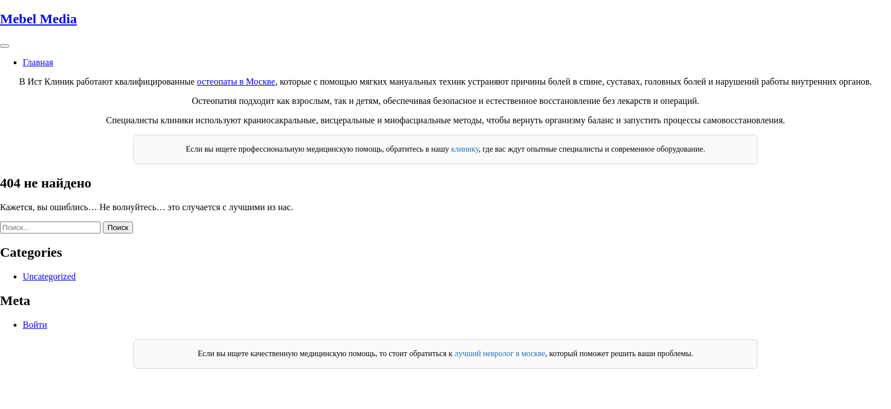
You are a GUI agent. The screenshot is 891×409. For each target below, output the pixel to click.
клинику (464, 149)
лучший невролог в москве (500, 353)
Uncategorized (49, 276)
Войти (35, 324)
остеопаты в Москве (236, 81)
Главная (38, 62)
